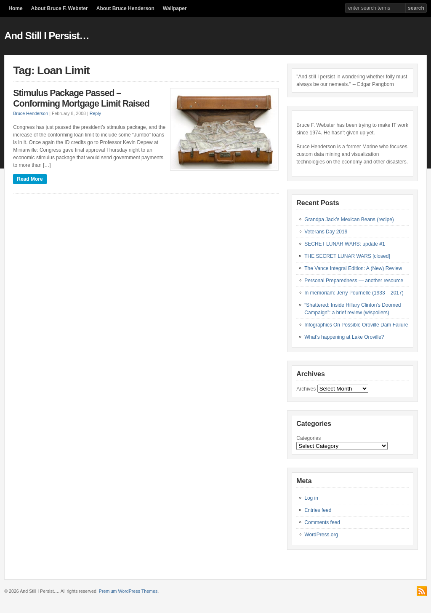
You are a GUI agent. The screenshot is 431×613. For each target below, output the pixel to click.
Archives (306, 389)
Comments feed (322, 522)
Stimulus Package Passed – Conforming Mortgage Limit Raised (81, 98)
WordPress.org (321, 535)
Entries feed (317, 510)
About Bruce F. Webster (59, 8)
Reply (95, 113)
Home (15, 8)
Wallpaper (175, 8)
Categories (308, 438)
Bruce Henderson (30, 113)
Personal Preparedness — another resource (353, 281)
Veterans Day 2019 (325, 232)
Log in (311, 498)
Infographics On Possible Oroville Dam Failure (356, 325)
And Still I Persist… (46, 35)
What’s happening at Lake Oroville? (344, 337)
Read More (30, 179)
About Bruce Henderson (125, 8)
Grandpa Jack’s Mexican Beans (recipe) (349, 219)
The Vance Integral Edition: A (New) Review (353, 268)
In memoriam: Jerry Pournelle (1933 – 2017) (353, 293)
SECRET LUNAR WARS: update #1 (344, 244)
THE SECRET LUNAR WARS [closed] (347, 256)
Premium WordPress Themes (128, 591)
